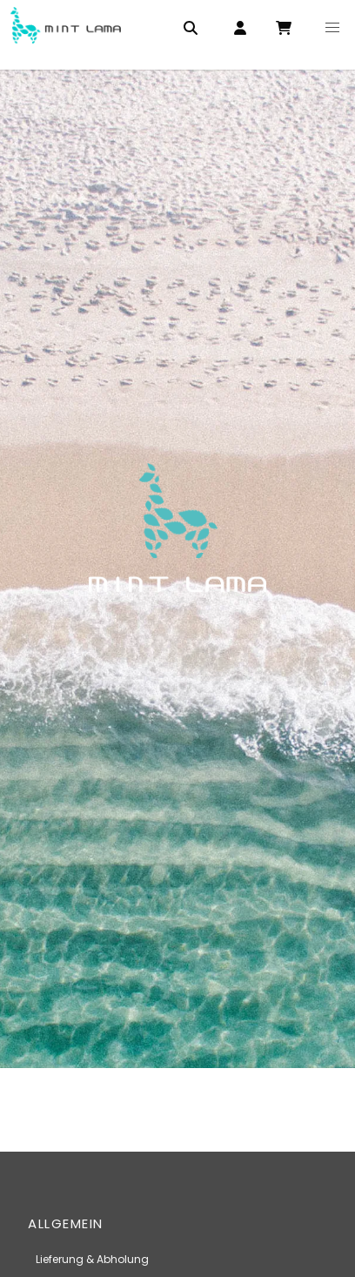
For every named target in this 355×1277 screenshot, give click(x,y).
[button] (332, 27)
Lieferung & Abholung (92, 1259)
